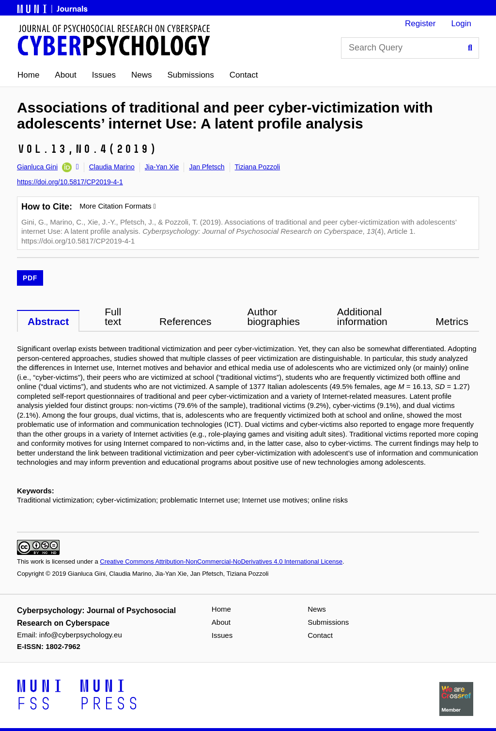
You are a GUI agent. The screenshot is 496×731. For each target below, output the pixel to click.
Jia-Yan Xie (162, 167)
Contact (244, 75)
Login (461, 23)
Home (28, 75)
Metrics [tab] (451, 321)
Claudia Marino (112, 167)
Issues (104, 75)
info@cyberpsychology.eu (80, 635)
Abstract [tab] (48, 321)
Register (420, 23)
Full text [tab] (113, 316)
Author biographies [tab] (273, 316)
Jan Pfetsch (206, 167)
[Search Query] (410, 48)
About (65, 75)
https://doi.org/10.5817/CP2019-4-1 (70, 182)
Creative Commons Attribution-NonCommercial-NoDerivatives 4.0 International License (221, 561)
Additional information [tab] (362, 316)
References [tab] (185, 321)
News (141, 75)
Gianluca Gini (37, 167)
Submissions (190, 75)
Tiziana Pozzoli (257, 167)
